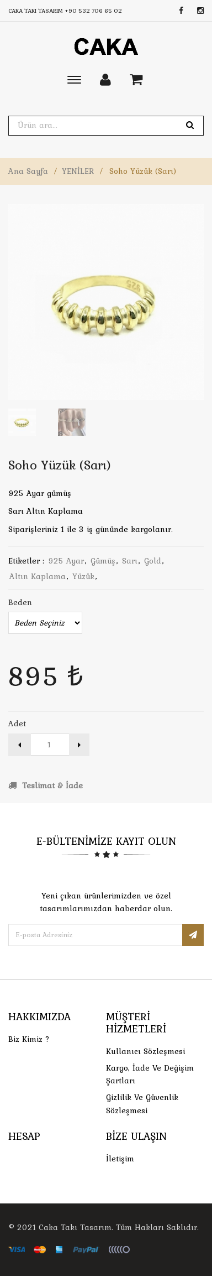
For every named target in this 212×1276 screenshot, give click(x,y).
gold (152, 561)
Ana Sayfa (28, 171)
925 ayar (66, 561)
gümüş (103, 561)
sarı (129, 561)
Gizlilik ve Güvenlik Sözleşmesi (142, 1103)
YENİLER (78, 171)
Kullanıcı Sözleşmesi (145, 1051)
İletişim (120, 1159)
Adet (17, 723)
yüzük (83, 576)
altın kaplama (37, 576)
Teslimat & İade (45, 785)
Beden (20, 602)
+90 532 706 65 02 (93, 10)
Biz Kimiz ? (29, 1039)
